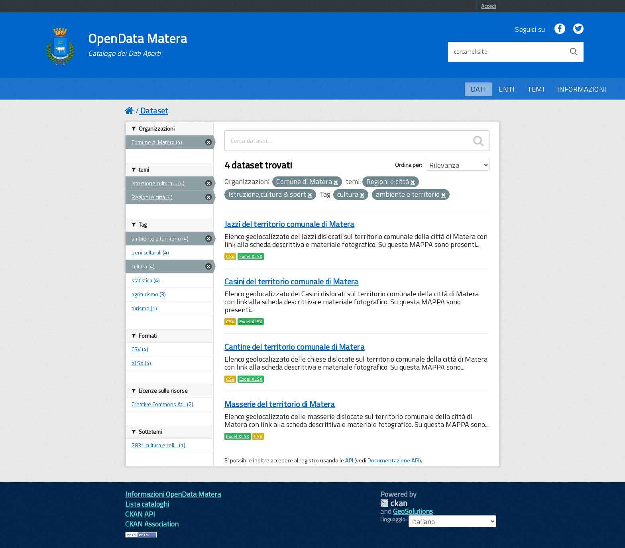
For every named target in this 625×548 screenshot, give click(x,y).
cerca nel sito (470, 52)
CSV (230, 256)
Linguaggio (392, 519)
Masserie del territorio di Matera (279, 404)
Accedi (488, 6)
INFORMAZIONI (581, 89)
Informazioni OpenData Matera (173, 494)
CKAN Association (152, 524)
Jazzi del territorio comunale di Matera (289, 224)
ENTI (507, 89)
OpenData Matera (137, 44)
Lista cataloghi (147, 504)
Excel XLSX (250, 256)
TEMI (535, 89)
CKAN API (140, 514)
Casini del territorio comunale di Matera (291, 281)
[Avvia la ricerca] (574, 52)
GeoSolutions (413, 511)
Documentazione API (393, 460)
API (349, 460)
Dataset (154, 110)
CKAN (393, 503)
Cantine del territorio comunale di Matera (294, 347)
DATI (478, 89)
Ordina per (408, 164)
